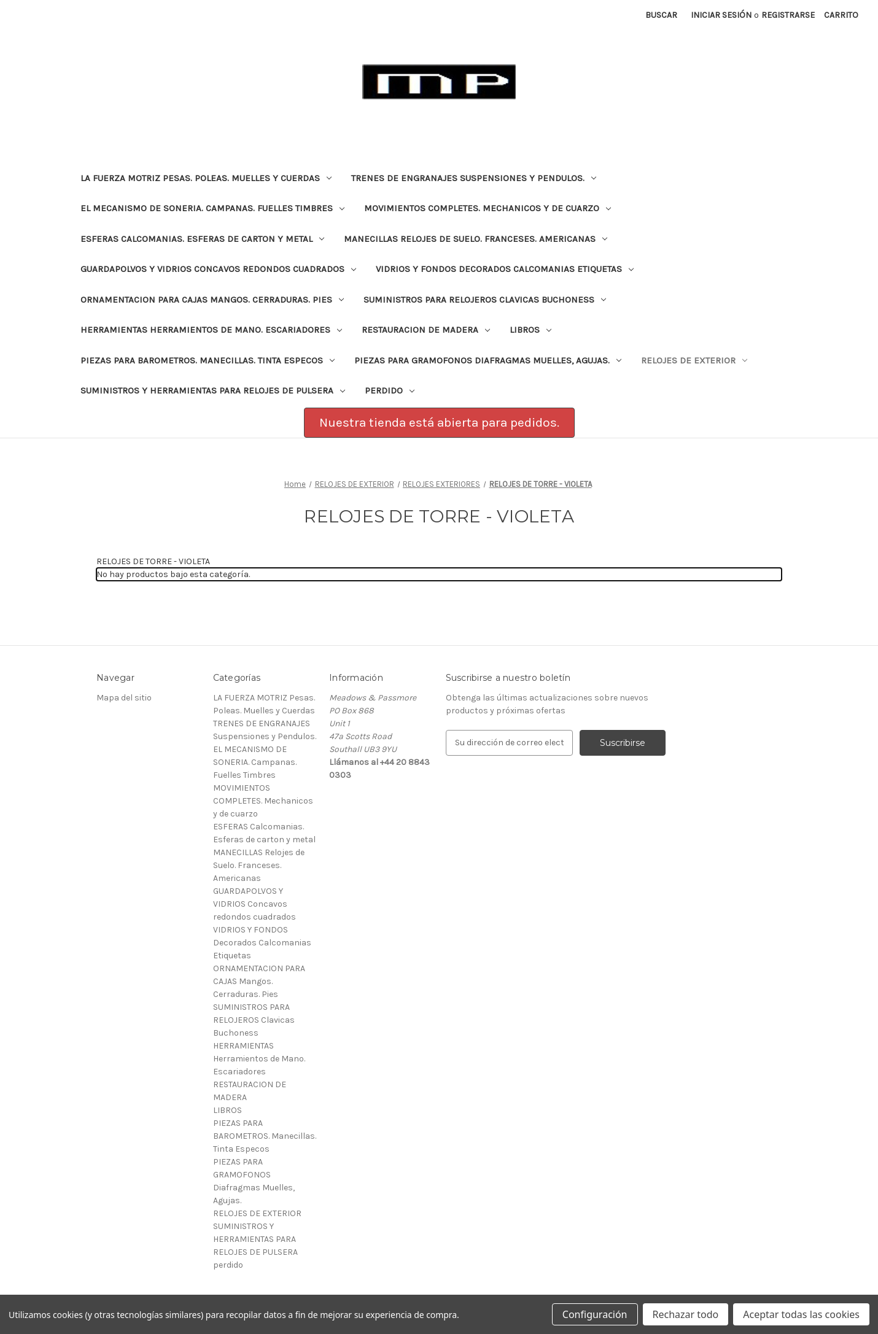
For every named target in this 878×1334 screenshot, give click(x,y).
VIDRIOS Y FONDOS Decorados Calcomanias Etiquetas (505, 268)
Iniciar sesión (721, 15)
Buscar (661, 15)
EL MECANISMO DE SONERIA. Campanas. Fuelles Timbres (212, 208)
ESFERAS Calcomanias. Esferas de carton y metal (202, 238)
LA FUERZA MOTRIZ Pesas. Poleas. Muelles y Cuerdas (206, 178)
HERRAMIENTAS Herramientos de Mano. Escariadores (211, 329)
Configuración (594, 1314)
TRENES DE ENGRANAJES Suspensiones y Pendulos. (473, 178)
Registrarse (788, 15)
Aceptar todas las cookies (801, 1314)
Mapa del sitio (124, 697)
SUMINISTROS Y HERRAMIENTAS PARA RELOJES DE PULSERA (212, 390)
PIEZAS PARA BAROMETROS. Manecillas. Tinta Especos (207, 360)
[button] (439, 423)
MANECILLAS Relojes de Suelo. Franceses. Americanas (475, 238)
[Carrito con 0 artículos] (841, 15)
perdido (389, 390)
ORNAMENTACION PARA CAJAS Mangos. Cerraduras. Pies (212, 299)
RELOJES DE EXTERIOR (694, 360)
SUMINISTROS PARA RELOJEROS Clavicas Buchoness (484, 299)
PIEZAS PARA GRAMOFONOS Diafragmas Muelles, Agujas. (487, 360)
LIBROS (530, 329)
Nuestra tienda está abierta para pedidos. (439, 422)
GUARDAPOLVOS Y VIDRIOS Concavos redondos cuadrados (218, 268)
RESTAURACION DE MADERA (426, 329)
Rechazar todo (686, 1314)
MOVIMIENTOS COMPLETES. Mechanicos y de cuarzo (487, 208)
